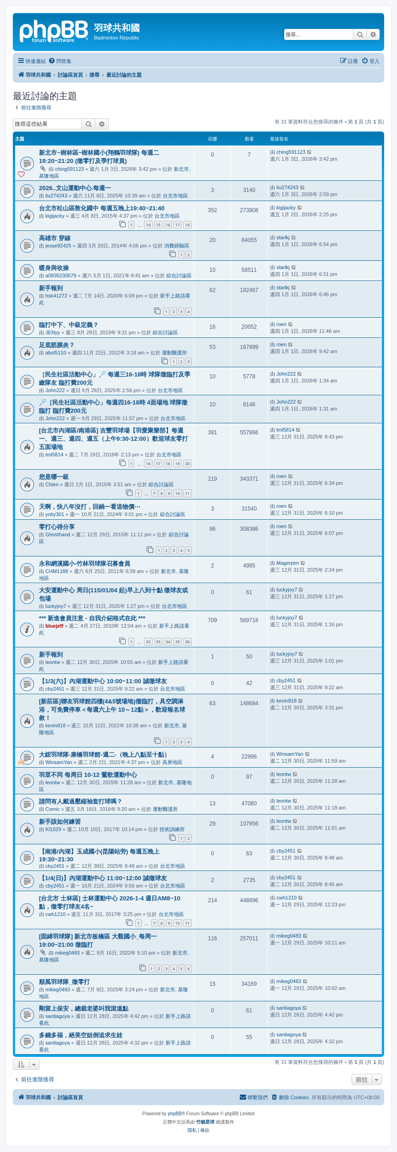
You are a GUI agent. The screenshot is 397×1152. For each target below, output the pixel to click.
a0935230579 (60, 275)
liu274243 (56, 195)
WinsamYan (58, 762)
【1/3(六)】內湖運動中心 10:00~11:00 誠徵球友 (103, 681)
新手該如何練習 (60, 821)
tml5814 (54, 454)
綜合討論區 (179, 275)
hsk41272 (56, 295)
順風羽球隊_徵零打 (64, 981)
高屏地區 (172, 762)
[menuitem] (60, 61)
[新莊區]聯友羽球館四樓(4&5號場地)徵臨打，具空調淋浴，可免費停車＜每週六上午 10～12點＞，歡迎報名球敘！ (112, 709)
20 (187, 463)
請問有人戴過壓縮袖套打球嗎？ (80, 801)
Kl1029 (53, 829)
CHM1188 (56, 571)
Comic (52, 809)
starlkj (283, 237)
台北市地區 (175, 195)
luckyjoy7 (55, 606)
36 (187, 642)
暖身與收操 (54, 267)
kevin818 (55, 725)
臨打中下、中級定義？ (69, 324)
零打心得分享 (57, 526)
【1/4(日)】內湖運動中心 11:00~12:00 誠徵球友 (103, 878)
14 (148, 225)
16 (167, 225)
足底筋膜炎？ (57, 345)
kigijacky (55, 216)
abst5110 (55, 352)
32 (148, 642)
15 (158, 225)
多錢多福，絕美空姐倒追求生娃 (80, 1035)
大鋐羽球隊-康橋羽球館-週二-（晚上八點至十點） (104, 754)
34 (167, 642)
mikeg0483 (67, 952)
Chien (52, 484)
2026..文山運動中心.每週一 (75, 188)
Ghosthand (57, 534)
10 (177, 493)
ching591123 (69, 169)
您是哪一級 (54, 476)
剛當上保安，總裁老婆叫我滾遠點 (83, 1008)
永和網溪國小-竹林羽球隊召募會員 (84, 563)
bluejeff (54, 626)
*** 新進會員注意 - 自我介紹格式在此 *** (92, 618)
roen (281, 324)
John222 (55, 390)
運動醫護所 (174, 352)
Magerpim (287, 563)
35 (177, 642)
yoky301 (54, 514)
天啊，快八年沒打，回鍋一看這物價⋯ (89, 506)
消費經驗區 (176, 245)
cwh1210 (55, 914)
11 (187, 493)
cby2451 (55, 688)
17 (177, 225)
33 (158, 642)
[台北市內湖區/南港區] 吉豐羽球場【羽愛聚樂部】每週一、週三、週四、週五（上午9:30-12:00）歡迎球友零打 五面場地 (113, 438)
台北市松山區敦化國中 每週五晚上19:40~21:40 (102, 208)
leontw (52, 662)
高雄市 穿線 (55, 238)
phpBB (175, 1113)
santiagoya (57, 1016)
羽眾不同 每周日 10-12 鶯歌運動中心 (88, 774)
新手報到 (51, 288)
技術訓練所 (172, 829)
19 (177, 463)
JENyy (52, 332)
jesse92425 (58, 245)
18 (187, 225)
